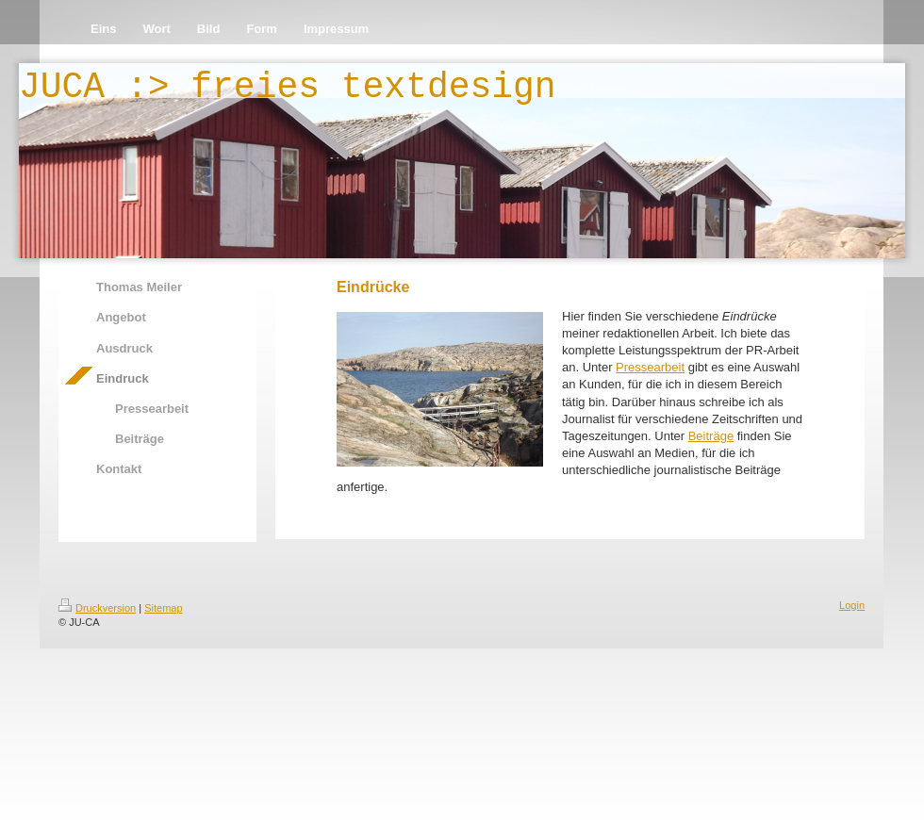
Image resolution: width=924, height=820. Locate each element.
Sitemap (163, 608)
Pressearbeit (650, 367)
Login (852, 605)
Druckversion (97, 608)
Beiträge (711, 436)
